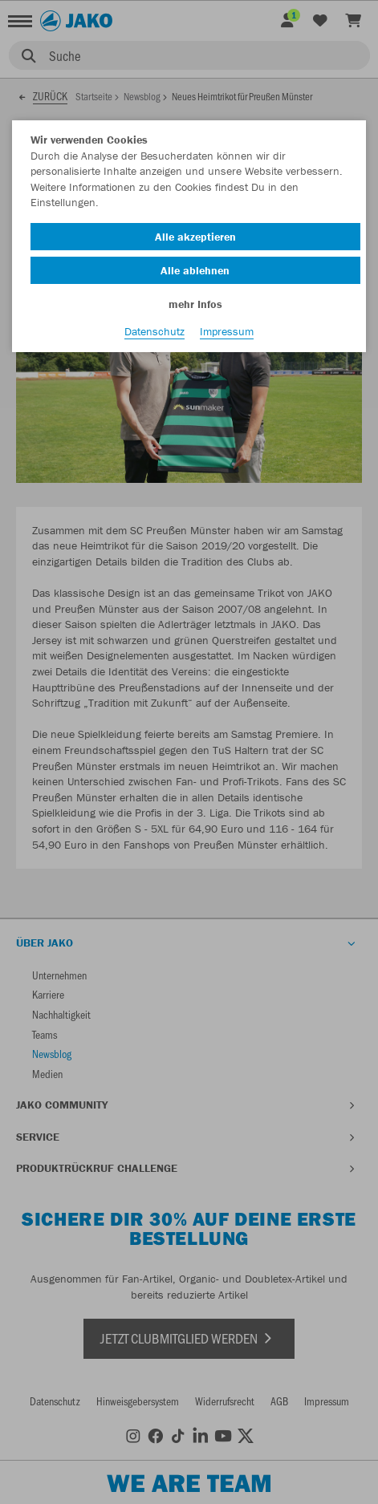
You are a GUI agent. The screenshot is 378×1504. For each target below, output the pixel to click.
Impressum (227, 331)
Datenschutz (154, 331)
